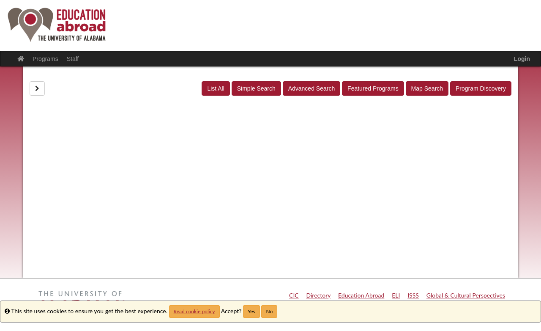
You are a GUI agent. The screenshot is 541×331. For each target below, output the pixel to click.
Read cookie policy (194, 311)
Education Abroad (361, 295)
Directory (318, 295)
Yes (251, 311)
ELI (396, 295)
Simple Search (256, 88)
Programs (45, 58)
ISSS (413, 295)
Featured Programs (373, 88)
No (269, 311)
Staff (73, 58)
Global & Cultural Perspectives (465, 295)
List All (215, 88)
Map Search (427, 88)
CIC (294, 295)
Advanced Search (311, 88)
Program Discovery (481, 88)
